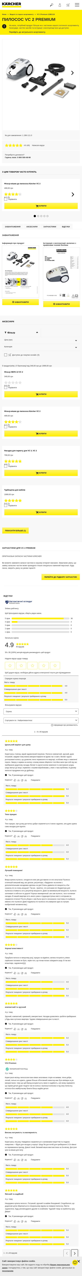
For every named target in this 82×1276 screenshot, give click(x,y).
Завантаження (12, 258)
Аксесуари (31, 258)
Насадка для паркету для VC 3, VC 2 (20, 555)
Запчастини (49, 258)
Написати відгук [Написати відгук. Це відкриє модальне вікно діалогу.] (38, 145)
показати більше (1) (15, 662)
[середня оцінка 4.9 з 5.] (16, 145)
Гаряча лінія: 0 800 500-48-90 (18, 157)
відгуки (66, 258)
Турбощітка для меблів (14, 626)
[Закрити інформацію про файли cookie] (78, 1261)
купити (41, 237)
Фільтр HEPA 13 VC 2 (13, 413)
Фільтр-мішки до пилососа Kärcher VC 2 (22, 220)
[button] (9, 72)
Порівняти (11, 231)
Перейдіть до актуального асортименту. (27, 32)
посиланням (7, 1271)
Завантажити (20, 334)
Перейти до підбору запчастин (60, 708)
